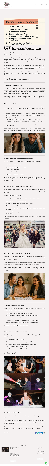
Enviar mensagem (41, 448)
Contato (40, 458)
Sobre (42, 4)
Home (31, 4)
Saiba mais (12, 461)
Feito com (24, 465)
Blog (47, 4)
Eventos (37, 4)
